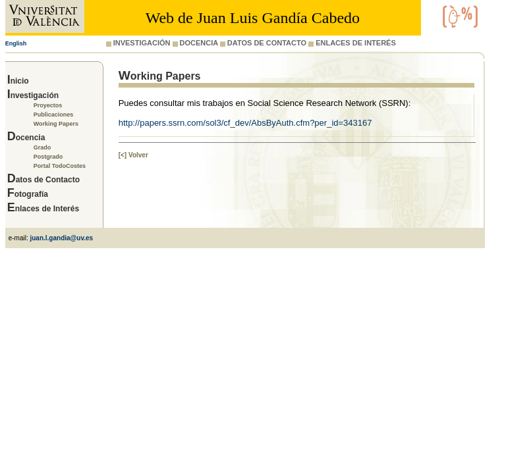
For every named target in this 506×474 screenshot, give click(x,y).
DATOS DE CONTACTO (263, 43)
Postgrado (48, 156)
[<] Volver (133, 155)
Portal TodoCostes (60, 166)
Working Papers (56, 123)
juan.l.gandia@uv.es (61, 238)
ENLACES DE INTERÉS (352, 43)
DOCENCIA (195, 43)
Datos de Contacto (43, 179)
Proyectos (48, 105)
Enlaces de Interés (43, 208)
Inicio (18, 81)
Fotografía (27, 194)
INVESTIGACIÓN (138, 43)
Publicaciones (54, 114)
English (16, 43)
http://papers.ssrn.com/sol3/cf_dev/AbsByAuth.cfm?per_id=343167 (245, 123)
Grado (42, 147)
